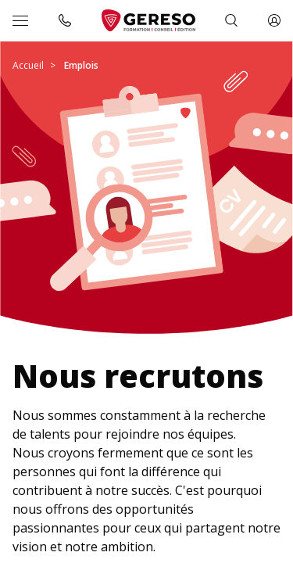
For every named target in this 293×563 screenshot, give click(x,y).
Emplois (81, 65)
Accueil (28, 65)
